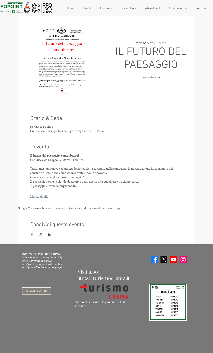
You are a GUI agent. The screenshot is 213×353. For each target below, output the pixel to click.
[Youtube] (173, 259)
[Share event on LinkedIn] (49, 234)
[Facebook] (154, 259)
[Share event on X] (41, 234)
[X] (163, 259)
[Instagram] (183, 259)
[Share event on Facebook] (32, 234)
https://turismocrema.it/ (104, 278)
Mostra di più (39, 196)
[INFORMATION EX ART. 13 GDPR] (36, 291)
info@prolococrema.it (34, 264)
